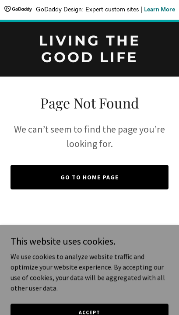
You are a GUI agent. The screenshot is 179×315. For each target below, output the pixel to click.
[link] (89, 59)
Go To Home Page (89, 177)
